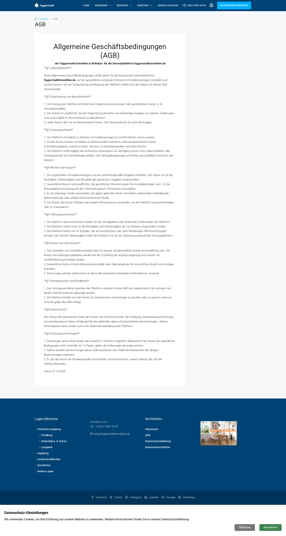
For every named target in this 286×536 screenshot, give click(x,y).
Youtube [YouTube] (168, 497)
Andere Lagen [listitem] (44, 471)
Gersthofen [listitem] (43, 465)
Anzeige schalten (168, 5)
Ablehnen (245, 527)
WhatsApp (186, 497)
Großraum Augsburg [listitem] (48, 429)
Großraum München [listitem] (48, 459)
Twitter (116, 497)
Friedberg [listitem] (45, 435)
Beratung (122, 5)
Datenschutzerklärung (158, 441)
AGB (147, 435)
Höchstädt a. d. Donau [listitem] (52, 441)
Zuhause (43, 19)
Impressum (151, 429)
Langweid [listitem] (45, 447)
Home (86, 5)
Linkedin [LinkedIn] (152, 497)
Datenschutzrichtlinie (157, 447)
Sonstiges (143, 5)
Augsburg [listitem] (42, 453)
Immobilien (101, 5)
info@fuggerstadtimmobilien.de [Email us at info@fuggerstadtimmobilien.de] (112, 433)
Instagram (133, 497)
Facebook (99, 497)
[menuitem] (194, 5)
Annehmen (270, 527)
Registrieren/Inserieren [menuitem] (234, 5)
